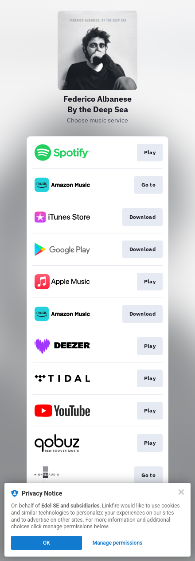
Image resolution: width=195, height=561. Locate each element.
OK (46, 543)
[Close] (181, 492)
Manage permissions (118, 543)
